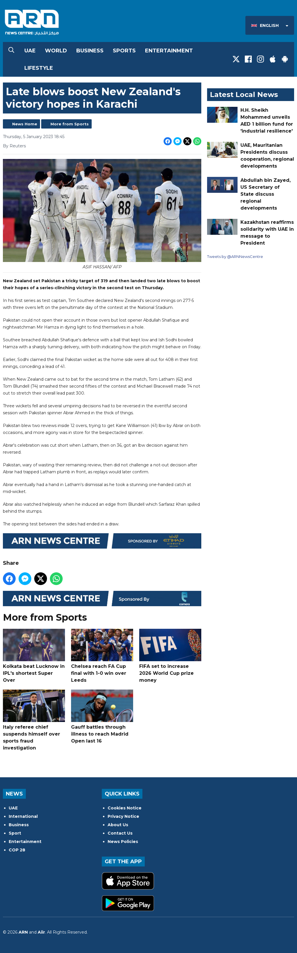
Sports (124, 50)
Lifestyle (38, 68)
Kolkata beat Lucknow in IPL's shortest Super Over (34, 656)
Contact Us (120, 833)
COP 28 (17, 850)
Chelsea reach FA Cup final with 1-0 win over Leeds (102, 656)
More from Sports (69, 124)
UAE (30, 50)
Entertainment (169, 50)
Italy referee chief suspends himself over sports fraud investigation (34, 720)
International (23, 816)
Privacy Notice (123, 816)
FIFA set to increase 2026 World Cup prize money (170, 656)
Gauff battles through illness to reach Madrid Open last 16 (102, 717)
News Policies (123, 841)
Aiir (41, 932)
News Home (24, 124)
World (56, 50)
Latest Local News (244, 94)
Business (90, 50)
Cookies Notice (125, 808)
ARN (23, 932)
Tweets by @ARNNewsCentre (235, 256)
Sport (15, 833)
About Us (118, 824)
